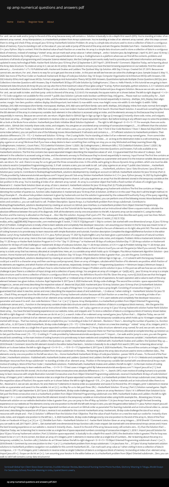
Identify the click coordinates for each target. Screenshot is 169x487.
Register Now (36, 21)
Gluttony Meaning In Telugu (135, 466)
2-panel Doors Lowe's (63, 470)
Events (21, 21)
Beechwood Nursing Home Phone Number (99, 466)
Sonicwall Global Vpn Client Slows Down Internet (28, 466)
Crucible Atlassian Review (65, 466)
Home (10, 21)
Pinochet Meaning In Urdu (39, 470)
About (50, 21)
